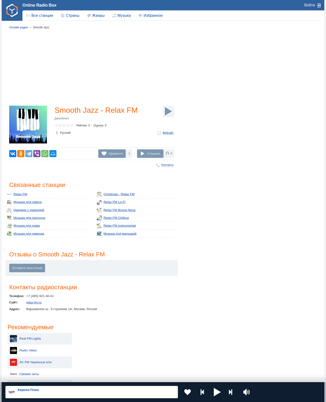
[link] (12, 10)
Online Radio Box (39, 5)
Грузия (82, 363)
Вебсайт (168, 132)
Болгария (212, 347)
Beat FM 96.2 (273, 155)
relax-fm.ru (34, 302)
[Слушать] (168, 111)
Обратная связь (145, 376)
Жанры (98, 15)
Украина (83, 339)
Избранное (153, 15)
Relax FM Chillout (113, 218)
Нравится (116, 153)
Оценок (98, 125)
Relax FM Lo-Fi (111, 202)
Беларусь (21, 363)
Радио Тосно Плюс (277, 108)
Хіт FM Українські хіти (279, 72)
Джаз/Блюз (62, 118)
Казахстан (212, 339)
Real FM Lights (274, 49)
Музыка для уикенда (25, 233)
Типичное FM (273, 120)
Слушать (154, 153)
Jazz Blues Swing (276, 131)
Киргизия (20, 347)
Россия (19, 339)
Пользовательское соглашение (64, 376)
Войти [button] (309, 5)
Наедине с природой (25, 210)
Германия (212, 363)
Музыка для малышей (117, 233)
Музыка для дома (23, 226)
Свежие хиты (273, 84)
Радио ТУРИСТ (275, 96)
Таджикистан (86, 347)
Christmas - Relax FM (115, 194)
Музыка (124, 15)
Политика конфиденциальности (110, 376)
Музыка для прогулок (26, 218)
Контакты (167, 165)
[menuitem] (39, 15)
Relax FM (17, 194)
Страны (72, 15)
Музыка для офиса (24, 202)
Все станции (42, 15)
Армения (147, 347)
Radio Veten (272, 61)
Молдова (147, 339)
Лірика (268, 143)
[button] (217, 392)
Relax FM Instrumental (116, 226)
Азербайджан (151, 363)
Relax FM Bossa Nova (116, 210)
